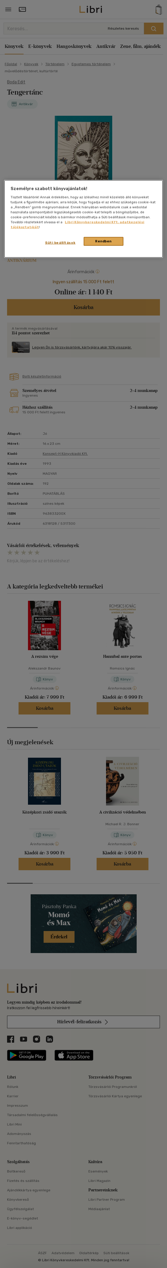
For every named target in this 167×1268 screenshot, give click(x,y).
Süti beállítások (60, 243)
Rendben (103, 241)
